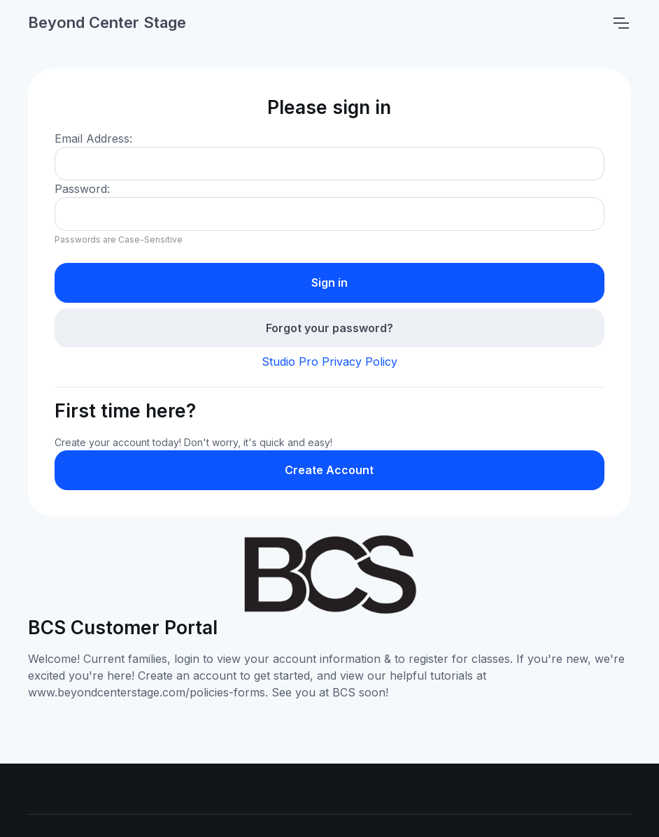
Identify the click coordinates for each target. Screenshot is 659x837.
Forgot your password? (329, 328)
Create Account (329, 470)
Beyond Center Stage (107, 22)
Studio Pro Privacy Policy (329, 362)
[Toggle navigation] (620, 23)
